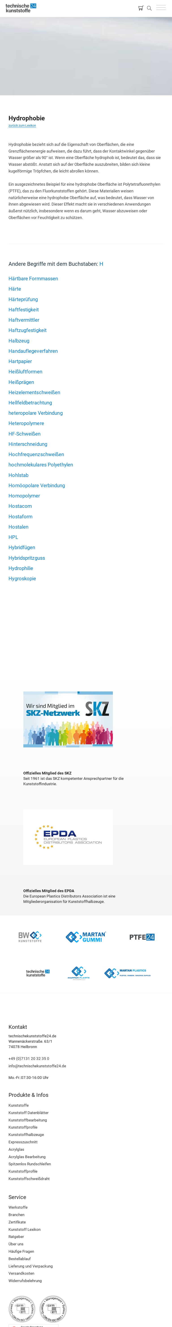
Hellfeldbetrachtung (30, 403)
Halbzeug (19, 341)
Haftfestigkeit (24, 310)
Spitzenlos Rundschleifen (30, 1164)
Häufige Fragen (21, 1251)
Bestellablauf (20, 1259)
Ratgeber (16, 1236)
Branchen (16, 1214)
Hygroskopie (22, 578)
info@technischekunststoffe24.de (37, 1066)
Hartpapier (20, 361)
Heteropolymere (26, 423)
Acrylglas (16, 1149)
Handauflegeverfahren (33, 351)
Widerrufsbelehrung (25, 1280)
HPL (13, 537)
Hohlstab (18, 475)
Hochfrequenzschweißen (36, 454)
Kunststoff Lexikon (25, 1229)
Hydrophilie (21, 568)
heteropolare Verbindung (35, 413)
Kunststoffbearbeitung (28, 1120)
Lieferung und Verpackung (31, 1266)
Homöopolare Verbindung (37, 485)
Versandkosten (21, 1273)
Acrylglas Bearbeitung (27, 1157)
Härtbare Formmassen (33, 278)
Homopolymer (24, 496)
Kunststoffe (19, 1105)
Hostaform (20, 516)
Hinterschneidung (28, 444)
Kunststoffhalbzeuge (26, 1134)
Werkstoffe (18, 1207)
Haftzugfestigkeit (28, 330)
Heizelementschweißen (34, 392)
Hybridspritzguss (27, 558)
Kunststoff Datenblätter (29, 1112)
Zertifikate (17, 1222)
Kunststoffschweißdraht (29, 1178)
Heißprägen (21, 382)
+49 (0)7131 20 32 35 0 (29, 1058)
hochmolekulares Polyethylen (41, 465)
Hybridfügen (22, 547)
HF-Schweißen (25, 434)
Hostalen (18, 527)
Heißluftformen (25, 371)
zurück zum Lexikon (22, 125)
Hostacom (20, 506)
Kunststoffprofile (23, 1127)
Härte (15, 289)
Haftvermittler (24, 320)
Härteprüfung (23, 299)
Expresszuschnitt (23, 1142)
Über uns (16, 1244)
